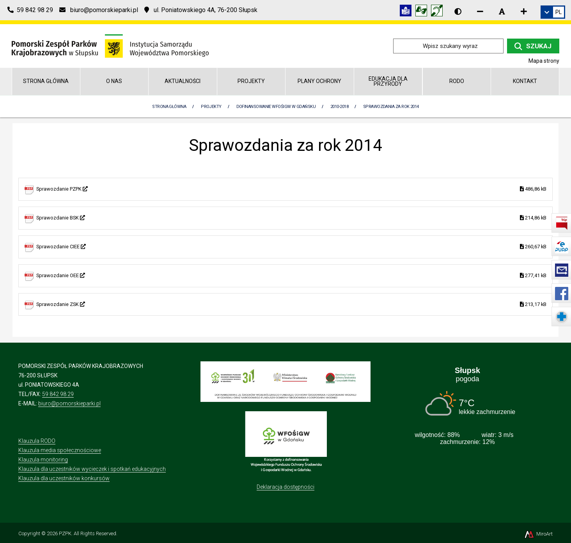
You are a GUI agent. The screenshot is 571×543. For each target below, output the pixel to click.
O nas (114, 81)
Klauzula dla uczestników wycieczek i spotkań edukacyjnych (92, 469)
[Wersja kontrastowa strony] (458, 11)
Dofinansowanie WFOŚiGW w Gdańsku (276, 106)
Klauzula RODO (36, 441)
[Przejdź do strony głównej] (110, 45)
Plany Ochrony (319, 81)
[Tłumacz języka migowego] (423, 12)
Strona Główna (169, 106)
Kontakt (525, 81)
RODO (456, 81)
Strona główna (46, 81)
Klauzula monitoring (43, 459)
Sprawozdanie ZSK (291, 304)
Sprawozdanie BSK (291, 218)
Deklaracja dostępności (285, 487)
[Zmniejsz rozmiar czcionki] (480, 11)
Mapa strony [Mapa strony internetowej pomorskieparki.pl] (543, 61)
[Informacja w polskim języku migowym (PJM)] (439, 12)
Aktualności (182, 81)
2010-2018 (339, 106)
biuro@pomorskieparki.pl (69, 403)
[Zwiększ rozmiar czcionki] (524, 11)
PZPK (65, 533)
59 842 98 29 (58, 394)
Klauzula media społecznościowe (59, 450)
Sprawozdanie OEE (291, 276)
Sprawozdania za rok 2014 (391, 106)
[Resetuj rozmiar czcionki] (502, 11)
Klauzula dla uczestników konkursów (64, 478)
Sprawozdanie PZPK (291, 189)
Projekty (251, 81)
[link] (553, 12)
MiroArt (538, 534)
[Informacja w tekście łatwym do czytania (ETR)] (407, 12)
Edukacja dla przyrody (388, 81)
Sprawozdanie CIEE (291, 247)
